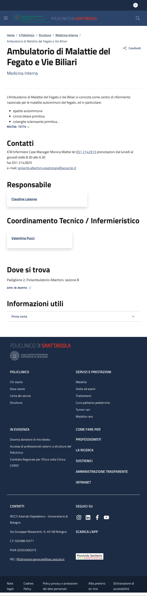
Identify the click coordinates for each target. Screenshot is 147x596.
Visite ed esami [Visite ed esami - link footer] (85, 389)
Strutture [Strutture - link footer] (16, 402)
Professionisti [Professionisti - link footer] (88, 439)
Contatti (17, 506)
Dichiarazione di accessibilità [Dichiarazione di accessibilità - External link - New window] (123, 586)
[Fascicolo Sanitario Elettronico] (89, 556)
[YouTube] (106, 517)
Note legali (10, 586)
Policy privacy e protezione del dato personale (60, 586)
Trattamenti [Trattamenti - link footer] (83, 395)
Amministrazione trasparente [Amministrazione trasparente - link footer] (102, 471)
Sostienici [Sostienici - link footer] (84, 460)
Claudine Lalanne (24, 199)
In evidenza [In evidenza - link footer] (19, 429)
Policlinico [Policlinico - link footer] (19, 371)
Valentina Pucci (23, 238)
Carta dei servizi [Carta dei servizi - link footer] (20, 395)
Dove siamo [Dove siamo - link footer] (17, 389)
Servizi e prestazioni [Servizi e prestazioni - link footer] (93, 371)
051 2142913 (86, 151)
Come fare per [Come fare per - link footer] (88, 429)
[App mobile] (79, 542)
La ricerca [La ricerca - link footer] (84, 450)
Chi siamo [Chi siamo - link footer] (16, 382)
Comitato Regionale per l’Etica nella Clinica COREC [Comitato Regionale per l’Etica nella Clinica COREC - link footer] (37, 462)
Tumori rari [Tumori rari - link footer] (83, 409)
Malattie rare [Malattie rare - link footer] (84, 416)
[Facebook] (97, 517)
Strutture (45, 35)
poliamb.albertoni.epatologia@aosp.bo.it (47, 168)
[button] (138, 18)
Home (11, 35)
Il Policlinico (26, 35)
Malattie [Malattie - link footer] (81, 382)
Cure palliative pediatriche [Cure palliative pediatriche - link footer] (93, 402)
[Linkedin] (88, 517)
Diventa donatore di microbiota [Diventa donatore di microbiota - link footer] (30, 439)
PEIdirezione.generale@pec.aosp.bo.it (40, 559)
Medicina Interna (67, 35)
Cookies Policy (28, 586)
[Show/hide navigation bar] (5, 18)
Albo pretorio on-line (96, 586)
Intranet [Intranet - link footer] (83, 482)
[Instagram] (79, 517)
